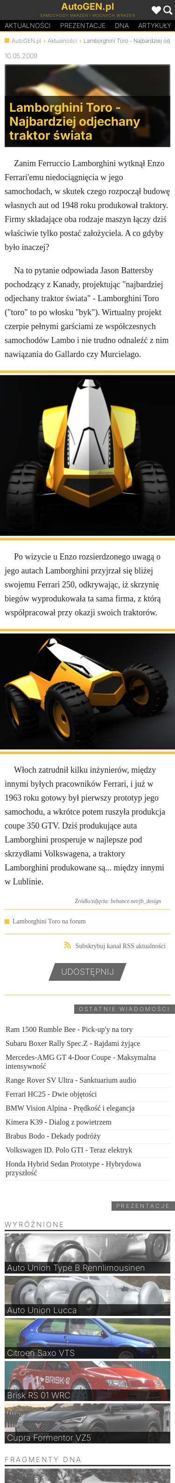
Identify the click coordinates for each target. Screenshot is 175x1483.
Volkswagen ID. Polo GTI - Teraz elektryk (69, 1150)
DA (122, 25)
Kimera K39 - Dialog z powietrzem (59, 1122)
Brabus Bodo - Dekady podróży (53, 1136)
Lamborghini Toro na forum (49, 921)
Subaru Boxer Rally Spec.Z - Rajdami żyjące (73, 1043)
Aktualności (28, 25)
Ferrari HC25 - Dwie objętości (51, 1094)
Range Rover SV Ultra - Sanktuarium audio (71, 1080)
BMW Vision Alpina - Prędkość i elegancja (70, 1108)
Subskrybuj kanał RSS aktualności (115, 946)
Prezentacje (82, 25)
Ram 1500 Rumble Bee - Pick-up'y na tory (69, 1029)
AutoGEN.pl (26, 40)
